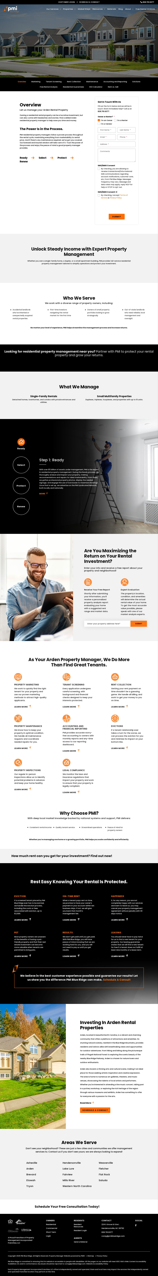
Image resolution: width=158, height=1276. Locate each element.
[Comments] (117, 155)
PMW (83, 1256)
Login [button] (48, 1236)
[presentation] (114, 206)
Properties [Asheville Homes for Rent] (68, 9)
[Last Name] (127, 130)
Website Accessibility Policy (97, 1264)
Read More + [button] (112, 1103)
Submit (99, 53)
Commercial (51, 1228)
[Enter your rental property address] (71, 53)
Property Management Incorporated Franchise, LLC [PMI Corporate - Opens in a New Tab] (21, 1240)
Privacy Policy (115, 198)
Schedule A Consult (117, 980)
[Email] (107, 137)
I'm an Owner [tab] (106, 120)
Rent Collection (74, 81)
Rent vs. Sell (113, 87)
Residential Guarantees (73, 87)
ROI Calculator (95, 87)
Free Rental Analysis (145, 9)
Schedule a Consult (95, 1110)
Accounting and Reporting (115, 81)
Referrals (111, 9)
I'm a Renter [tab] (122, 120)
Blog (120, 9)
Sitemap (90, 1256)
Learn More (21, 919)
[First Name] (107, 130)
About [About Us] (128, 9)
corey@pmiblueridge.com (113, 1236)
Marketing (35, 81)
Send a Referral (80, 1242)
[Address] (117, 144)
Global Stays (84, 9)
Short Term (51, 1232)
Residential (51, 1224)
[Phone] (127, 137)
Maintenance (92, 81)
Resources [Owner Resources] (98, 9)
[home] (11, 9)
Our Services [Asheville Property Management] (52, 9)
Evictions (136, 81)
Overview (22, 81)
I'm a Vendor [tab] (106, 124)
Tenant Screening (54, 81)
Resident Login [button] (80, 1230)
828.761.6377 (148, 2)
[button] (135, 1225)
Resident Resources (78, 1225)
